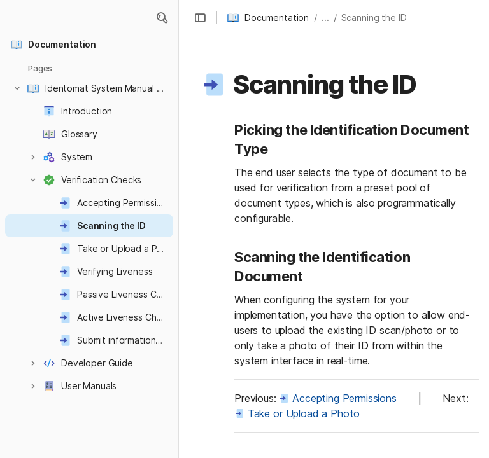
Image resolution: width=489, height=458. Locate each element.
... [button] (325, 17)
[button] (162, 18)
